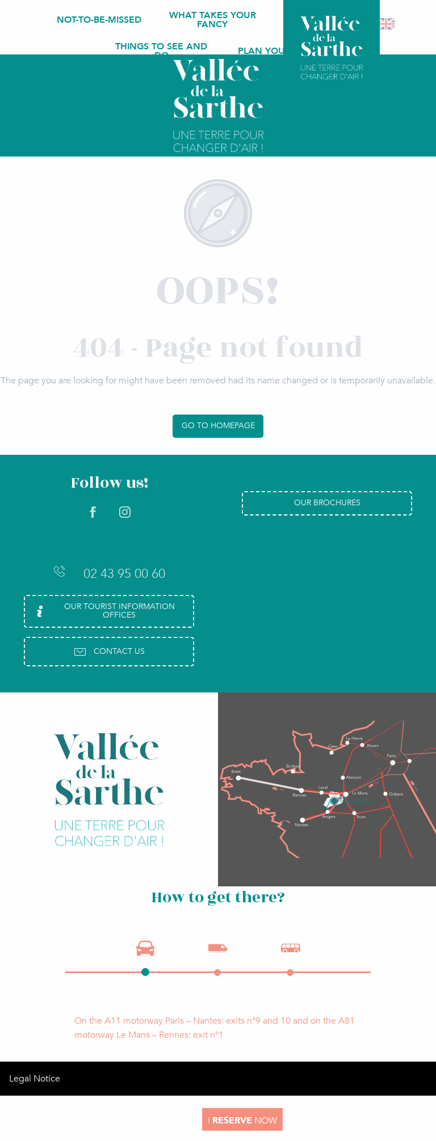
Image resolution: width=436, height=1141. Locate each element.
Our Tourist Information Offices (103, 610)
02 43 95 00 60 (109, 573)
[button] (387, 23)
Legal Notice (34, 1078)
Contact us (109, 651)
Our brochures (327, 502)
